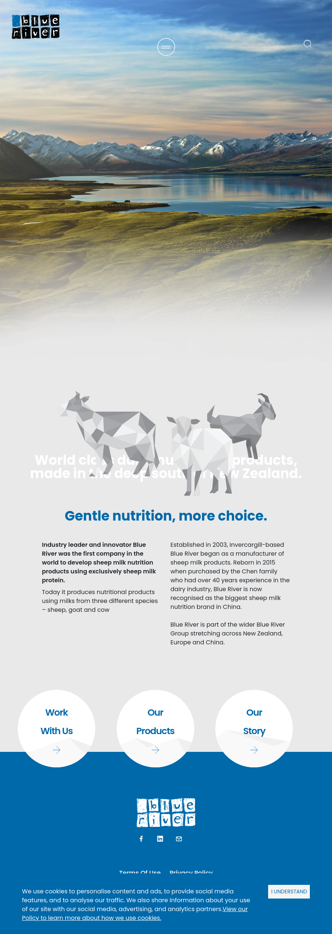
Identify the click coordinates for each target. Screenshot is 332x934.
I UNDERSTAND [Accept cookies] (289, 891)
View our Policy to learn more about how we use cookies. (135, 913)
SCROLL (165, 844)
